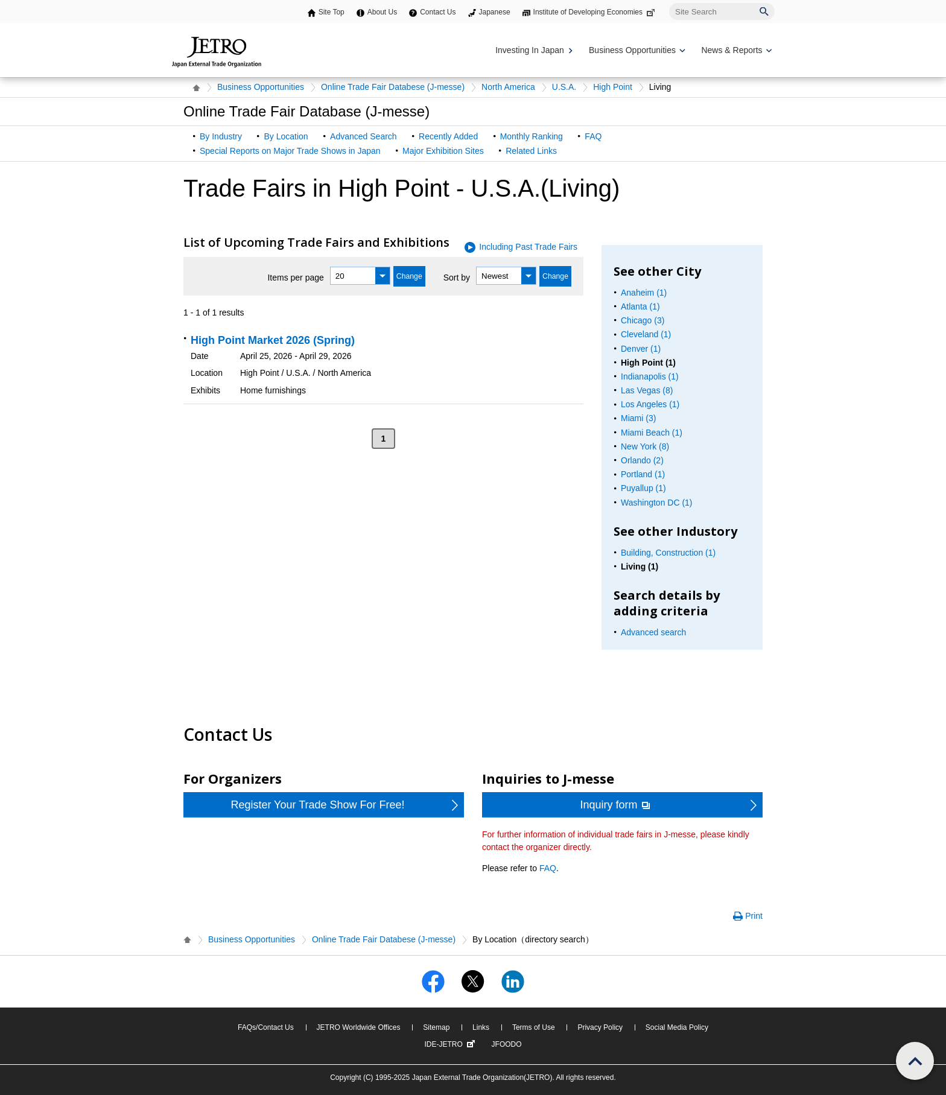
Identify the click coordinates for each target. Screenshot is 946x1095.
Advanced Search (363, 136)
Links (480, 1027)
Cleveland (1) (646, 334)
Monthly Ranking (531, 136)
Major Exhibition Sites (443, 151)
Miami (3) (638, 418)
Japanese (494, 12)
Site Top (331, 12)
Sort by (456, 277)
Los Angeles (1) (650, 404)
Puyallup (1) (643, 488)
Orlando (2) (642, 460)
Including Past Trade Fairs (528, 247)
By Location (286, 136)
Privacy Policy (600, 1027)
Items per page (295, 277)
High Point (612, 87)
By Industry (221, 136)
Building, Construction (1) (668, 552)
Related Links (531, 151)
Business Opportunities (260, 87)
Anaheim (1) (644, 292)
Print (754, 916)
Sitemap (436, 1027)
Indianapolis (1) (650, 376)
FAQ (593, 136)
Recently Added (448, 136)
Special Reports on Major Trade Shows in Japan (290, 151)
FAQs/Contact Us (266, 1027)
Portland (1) (643, 474)
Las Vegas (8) (647, 390)
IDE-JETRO (450, 1044)
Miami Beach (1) (651, 432)
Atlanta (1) (640, 306)
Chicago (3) (642, 320)
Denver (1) (641, 349)
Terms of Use (533, 1027)
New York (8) (645, 446)
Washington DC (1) (657, 502)
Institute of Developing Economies (595, 12)
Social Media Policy (677, 1027)
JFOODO (507, 1044)
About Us (382, 12)
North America (508, 87)
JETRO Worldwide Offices (359, 1027)
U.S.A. (564, 87)
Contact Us (438, 12)
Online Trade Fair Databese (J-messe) (393, 87)
